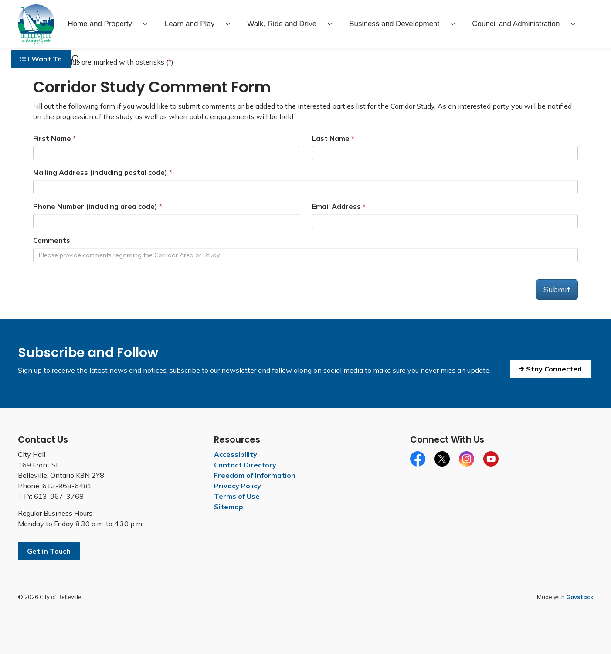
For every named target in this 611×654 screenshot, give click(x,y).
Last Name (331, 138)
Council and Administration (516, 24)
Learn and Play (189, 24)
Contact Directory (245, 464)
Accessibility (235, 454)
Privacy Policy (237, 485)
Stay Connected (550, 369)
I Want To (41, 59)
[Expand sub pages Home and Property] (145, 24)
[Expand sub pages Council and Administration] (573, 24)
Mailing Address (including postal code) (100, 172)
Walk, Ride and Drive (281, 24)
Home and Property (100, 24)
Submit (556, 289)
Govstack (579, 596)
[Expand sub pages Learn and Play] (227, 24)
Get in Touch (48, 551)
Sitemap (228, 506)
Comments (51, 240)
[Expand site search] (76, 59)
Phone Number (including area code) (95, 206)
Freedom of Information (254, 475)
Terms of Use (237, 496)
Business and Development (394, 24)
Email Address (336, 206)
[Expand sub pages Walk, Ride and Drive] (329, 24)
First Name (52, 138)
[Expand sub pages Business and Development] (452, 24)
